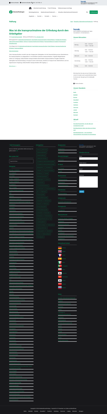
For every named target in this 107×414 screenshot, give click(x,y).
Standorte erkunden (25, 2)
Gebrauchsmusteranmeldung (16, 41)
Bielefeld (75, 94)
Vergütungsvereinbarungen (15, 388)
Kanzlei (40, 16)
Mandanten (61, 317)
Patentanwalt (62, 41)
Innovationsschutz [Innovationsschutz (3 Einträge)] (40, 188)
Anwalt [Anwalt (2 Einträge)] (38, 149)
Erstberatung (93, 12)
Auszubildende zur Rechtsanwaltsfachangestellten (21, 233)
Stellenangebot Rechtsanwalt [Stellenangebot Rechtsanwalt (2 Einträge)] (42, 218)
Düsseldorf (76, 99)
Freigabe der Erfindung (60, 39)
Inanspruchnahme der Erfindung (36, 41)
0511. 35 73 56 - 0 (37, 2)
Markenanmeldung (62, 179)
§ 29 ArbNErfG (12, 173)
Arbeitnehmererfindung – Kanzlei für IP (48, 408)
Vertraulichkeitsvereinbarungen (16, 391)
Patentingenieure (13, 331)
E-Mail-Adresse (88, 164)
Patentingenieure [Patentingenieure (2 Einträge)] (47, 200)
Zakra (67, 408)
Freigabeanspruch (13, 274)
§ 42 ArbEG (12, 176)
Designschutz (61, 148)
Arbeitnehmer (12, 210)
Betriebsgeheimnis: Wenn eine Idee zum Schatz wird (84, 129)
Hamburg (75, 104)
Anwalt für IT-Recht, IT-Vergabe (65, 218)
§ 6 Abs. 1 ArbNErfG (14, 178)
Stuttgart (75, 115)
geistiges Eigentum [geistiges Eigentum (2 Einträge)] (40, 179)
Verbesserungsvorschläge (65, 8)
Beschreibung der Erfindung (16, 245)
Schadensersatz (13, 43)
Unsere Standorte (62, 334)
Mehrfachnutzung (13, 311)
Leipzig (75, 110)
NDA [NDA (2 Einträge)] (38, 191)
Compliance (61, 227)
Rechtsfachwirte (13, 351)
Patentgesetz (12, 328)
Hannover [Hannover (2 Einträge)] (47, 179)
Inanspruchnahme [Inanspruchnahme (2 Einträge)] (40, 182)
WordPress (73, 408)
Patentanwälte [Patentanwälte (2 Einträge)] (39, 200)
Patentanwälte (12, 323)
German (64, 247)
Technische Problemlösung (15, 376)
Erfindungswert (13, 262)
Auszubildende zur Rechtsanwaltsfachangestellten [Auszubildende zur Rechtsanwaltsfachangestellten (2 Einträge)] (45, 164)
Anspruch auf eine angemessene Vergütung (19, 201)
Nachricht (88, 181)
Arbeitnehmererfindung (39, 8)
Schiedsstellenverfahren (15, 363)
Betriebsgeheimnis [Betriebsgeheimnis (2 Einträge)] (40, 167)
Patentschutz (12, 334)
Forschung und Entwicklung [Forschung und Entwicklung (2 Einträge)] (48, 170)
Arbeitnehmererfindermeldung (16, 216)
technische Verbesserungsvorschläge (18, 379)
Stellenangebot (12, 373)
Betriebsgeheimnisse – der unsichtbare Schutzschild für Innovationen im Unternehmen (84, 133)
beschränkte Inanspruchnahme (39, 39)
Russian (64, 287)
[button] (55, 12)
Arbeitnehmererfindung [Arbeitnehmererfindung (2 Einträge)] (41, 155)
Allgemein (11, 196)
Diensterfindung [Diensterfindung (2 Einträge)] (48, 167)
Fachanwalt (12, 265)
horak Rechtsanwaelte (16, 37)
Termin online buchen (63, 340)
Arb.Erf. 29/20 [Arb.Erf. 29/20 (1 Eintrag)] (44, 149)
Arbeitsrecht (61, 221)
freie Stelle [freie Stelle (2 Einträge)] (46, 173)
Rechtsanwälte (12, 343)
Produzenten (12, 337)
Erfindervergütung (13, 253)
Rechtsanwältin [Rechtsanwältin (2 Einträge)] (47, 212)
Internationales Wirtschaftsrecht (66, 235)
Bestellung (60, 306)
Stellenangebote (62, 320)
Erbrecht (60, 230)
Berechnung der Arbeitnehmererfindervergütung (20, 239)
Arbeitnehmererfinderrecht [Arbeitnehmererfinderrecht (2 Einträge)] (41, 152)
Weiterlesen (12, 66)
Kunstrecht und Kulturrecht (64, 202)
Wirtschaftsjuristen (13, 399)
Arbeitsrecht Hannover (63, 224)
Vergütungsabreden (14, 385)
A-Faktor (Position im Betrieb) (16, 190)
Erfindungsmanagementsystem (16, 259)
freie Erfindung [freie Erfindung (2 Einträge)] (39, 173)
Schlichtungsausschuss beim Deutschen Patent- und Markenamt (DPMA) (20, 367)
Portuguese (65, 266)
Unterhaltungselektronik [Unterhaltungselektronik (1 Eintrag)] (41, 221)
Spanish (64, 258)
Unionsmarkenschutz (63, 185)
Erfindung (11, 256)
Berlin (74, 92)
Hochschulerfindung (14, 297)
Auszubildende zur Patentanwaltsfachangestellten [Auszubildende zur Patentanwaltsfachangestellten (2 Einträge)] (45, 161)
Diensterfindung (51, 39)
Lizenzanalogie (12, 305)
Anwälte (60, 328)
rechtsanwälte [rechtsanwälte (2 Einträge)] (39, 212)
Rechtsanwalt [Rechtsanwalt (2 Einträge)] (45, 203)
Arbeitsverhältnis (13, 225)
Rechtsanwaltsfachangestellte (16, 349)
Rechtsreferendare (13, 354)
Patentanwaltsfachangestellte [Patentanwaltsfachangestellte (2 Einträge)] (42, 197)
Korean (63, 280)
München (75, 112)
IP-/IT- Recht (61, 168)
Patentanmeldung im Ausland (51, 41)
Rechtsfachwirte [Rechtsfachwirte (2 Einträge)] (40, 215)
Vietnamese (65, 276)
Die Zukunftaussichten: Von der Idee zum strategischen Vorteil (83, 124)
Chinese (64, 284)
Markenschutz (61, 182)
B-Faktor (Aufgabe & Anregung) (16, 236)
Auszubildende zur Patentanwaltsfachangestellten (21, 230)
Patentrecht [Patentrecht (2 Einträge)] (39, 203)
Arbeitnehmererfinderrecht (48, 12)
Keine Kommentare (13, 51)
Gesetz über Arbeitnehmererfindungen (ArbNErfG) (21, 285)
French (63, 255)
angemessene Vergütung (15, 199)
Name (88, 157)
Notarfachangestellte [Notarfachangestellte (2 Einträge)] (40, 194)
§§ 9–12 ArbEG (13, 187)
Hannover (75, 107)
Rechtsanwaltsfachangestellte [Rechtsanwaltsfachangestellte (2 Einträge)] (42, 209)
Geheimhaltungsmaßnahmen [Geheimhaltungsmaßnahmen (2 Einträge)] (42, 176)
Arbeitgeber (12, 207)
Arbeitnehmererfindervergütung (16, 222)
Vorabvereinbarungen (14, 394)
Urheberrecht (61, 151)
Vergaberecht (61, 238)
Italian (63, 262)
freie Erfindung (51, 46)
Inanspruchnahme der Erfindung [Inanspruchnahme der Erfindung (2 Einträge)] (42, 185)
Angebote (32, 16)
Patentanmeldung (18, 48)
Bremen (75, 97)
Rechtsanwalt (12, 340)
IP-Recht (60, 171)
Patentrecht (61, 160)
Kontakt (47, 16)
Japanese (64, 273)
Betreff (88, 170)
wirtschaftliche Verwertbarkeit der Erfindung (19, 397)
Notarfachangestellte (14, 314)
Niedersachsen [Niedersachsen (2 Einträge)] (43, 191)
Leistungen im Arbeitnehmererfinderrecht (64, 313)
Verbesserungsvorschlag (15, 382)
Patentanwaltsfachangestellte (16, 325)
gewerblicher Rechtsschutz (15, 288)
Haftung (26, 41)
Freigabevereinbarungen (15, 276)
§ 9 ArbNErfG (12, 184)
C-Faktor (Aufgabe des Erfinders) (17, 248)
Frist (10, 279)
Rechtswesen (12, 357)
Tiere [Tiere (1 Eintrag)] (50, 218)
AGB (17, 150)
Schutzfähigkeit (13, 371)
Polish (63, 269)
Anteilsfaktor (12, 204)
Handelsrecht (61, 233)
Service (55, 16)
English (63, 251)
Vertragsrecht (61, 210)
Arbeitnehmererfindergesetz (16, 213)
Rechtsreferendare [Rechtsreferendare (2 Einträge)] (48, 215)
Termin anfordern (14, 2)
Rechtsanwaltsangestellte (15, 346)
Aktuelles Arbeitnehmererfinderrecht (68, 12)
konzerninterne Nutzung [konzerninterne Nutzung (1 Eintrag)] (50, 188)
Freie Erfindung (52, 8)
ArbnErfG (11, 227)
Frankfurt (75, 102)
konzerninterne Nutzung (15, 302)
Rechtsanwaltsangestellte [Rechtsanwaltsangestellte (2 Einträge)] (41, 206)
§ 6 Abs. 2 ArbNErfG (14, 181)
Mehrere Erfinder (13, 308)
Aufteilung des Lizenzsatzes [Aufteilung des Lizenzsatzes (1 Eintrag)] (42, 158)
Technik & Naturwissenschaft (65, 323)
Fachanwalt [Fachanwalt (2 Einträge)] (39, 170)
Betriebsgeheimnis (34, 12)
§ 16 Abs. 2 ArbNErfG (14, 170)
